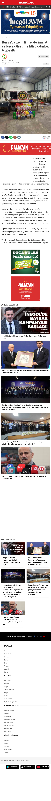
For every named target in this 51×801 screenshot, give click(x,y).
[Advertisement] (25, 522)
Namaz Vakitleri (9, 725)
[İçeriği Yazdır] (19, 137)
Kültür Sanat (8, 749)
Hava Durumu (8, 728)
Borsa (6, 696)
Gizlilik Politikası (9, 654)
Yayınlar (6, 713)
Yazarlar (6, 683)
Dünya (6, 672)
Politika (6, 666)
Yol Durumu (7, 731)
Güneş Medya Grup (22, 760)
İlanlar (6, 660)
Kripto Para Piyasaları (10, 702)
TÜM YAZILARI (43, 56)
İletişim (6, 693)
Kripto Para (7, 716)
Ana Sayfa (7, 680)
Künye (6, 686)
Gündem (46, 64)
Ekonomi (6, 657)
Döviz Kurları (8, 699)
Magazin (6, 669)
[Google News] (46, 138)
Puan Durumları (9, 710)
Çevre (6, 743)
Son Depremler (8, 722)
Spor (5, 663)
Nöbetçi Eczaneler (9, 719)
